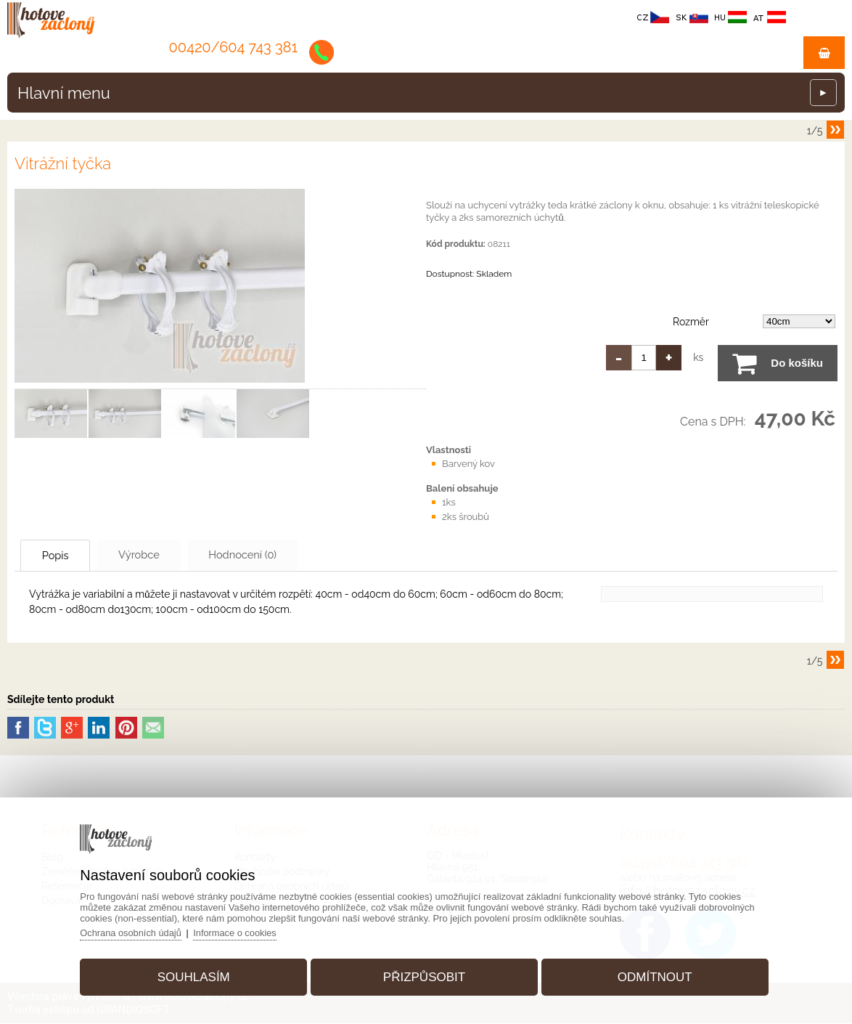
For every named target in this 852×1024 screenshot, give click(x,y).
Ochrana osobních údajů (136, 931)
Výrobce (155, 554)
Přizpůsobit (424, 976)
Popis (61, 555)
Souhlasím (196, 976)
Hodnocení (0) (269, 554)
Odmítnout (651, 976)
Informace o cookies (242, 931)
